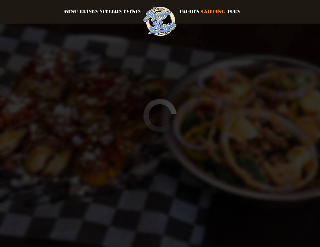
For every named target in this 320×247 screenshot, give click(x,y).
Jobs (233, 11)
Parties (189, 11)
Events (132, 11)
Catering (213, 11)
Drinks (89, 11)
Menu (71, 11)
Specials (111, 11)
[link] (160, 21)
